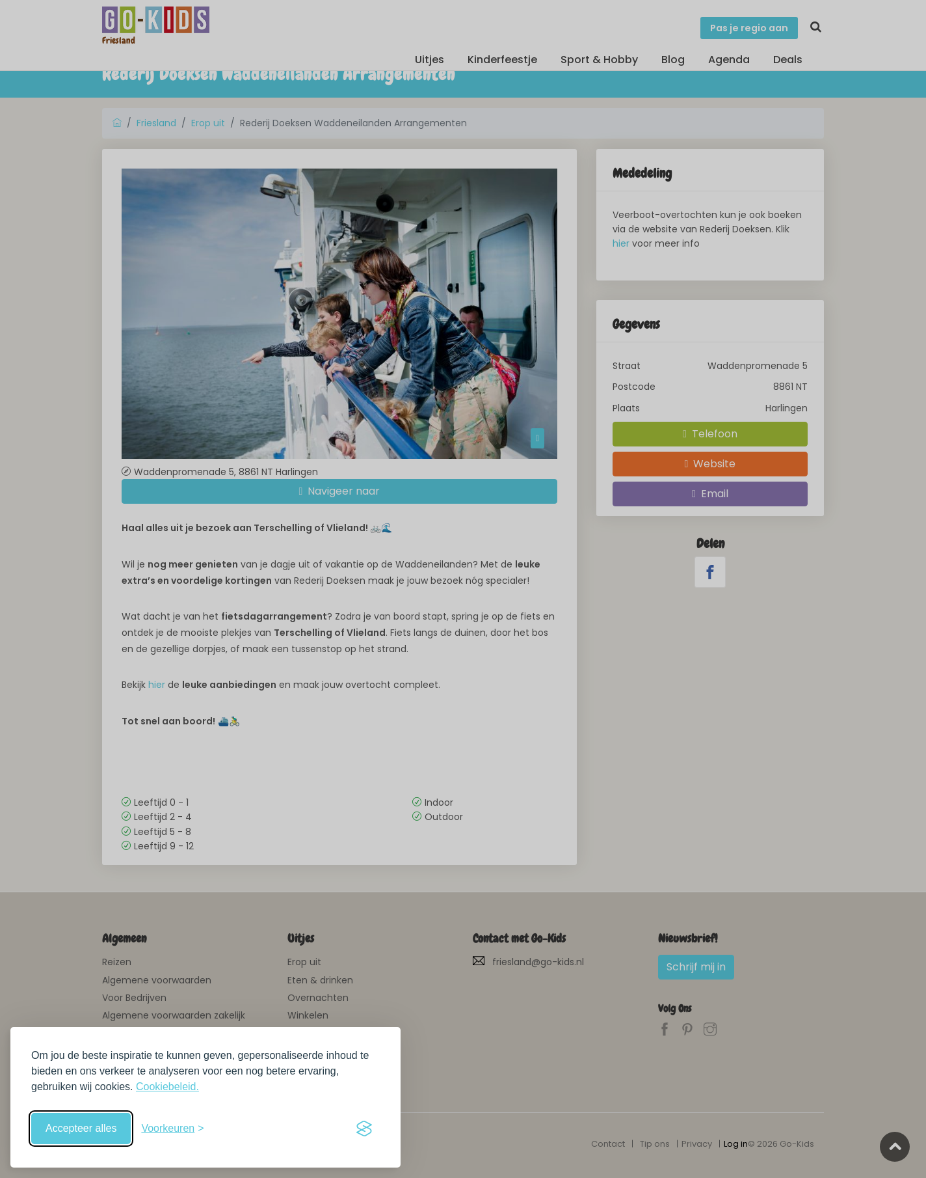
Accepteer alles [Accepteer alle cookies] (81, 1128)
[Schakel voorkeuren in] (172, 1128)
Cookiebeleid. (167, 1086)
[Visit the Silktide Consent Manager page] (364, 1128)
